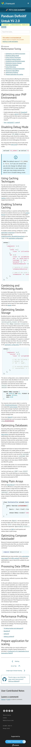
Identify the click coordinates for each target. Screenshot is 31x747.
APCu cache (14, 558)
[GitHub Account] (4, 711)
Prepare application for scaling (14, 74)
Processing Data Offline (12, 70)
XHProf (6, 634)
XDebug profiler (8, 636)
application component (7, 232)
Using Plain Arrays (11, 67)
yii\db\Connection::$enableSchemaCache (12, 236)
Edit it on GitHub (13, 681)
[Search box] (15, 31)
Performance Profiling (12, 72)
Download (6, 24)
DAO (12, 529)
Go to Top (15, 666)
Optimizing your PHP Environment (15, 53)
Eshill (8, 728)
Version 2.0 (25, 24)
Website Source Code (8, 720)
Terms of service (7, 715)
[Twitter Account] (7, 711)
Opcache (23, 112)
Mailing (15, 661)
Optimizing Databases (12, 65)
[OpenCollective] (15, 741)
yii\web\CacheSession (11, 405)
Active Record (10, 485)
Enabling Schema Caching (13, 59)
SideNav (4, 27)
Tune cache (11, 122)
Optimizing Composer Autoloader (15, 68)
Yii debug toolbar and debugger (13, 628)
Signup (3, 699)
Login (8, 699)
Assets (9, 305)
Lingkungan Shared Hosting (15, 670)
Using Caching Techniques (13, 57)
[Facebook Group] (9, 711)
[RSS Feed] (12, 711)
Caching (3, 198)
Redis (9, 417)
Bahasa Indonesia (16, 24)
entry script (14, 144)
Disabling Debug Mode (12, 55)
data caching (4, 434)
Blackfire (6, 631)
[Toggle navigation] (28, 3)
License (5, 717)
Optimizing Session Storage (13, 63)
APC (16, 114)
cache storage (13, 407)
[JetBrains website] (15, 745)
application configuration (16, 238)
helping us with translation (10, 41)
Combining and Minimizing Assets (15, 61)
